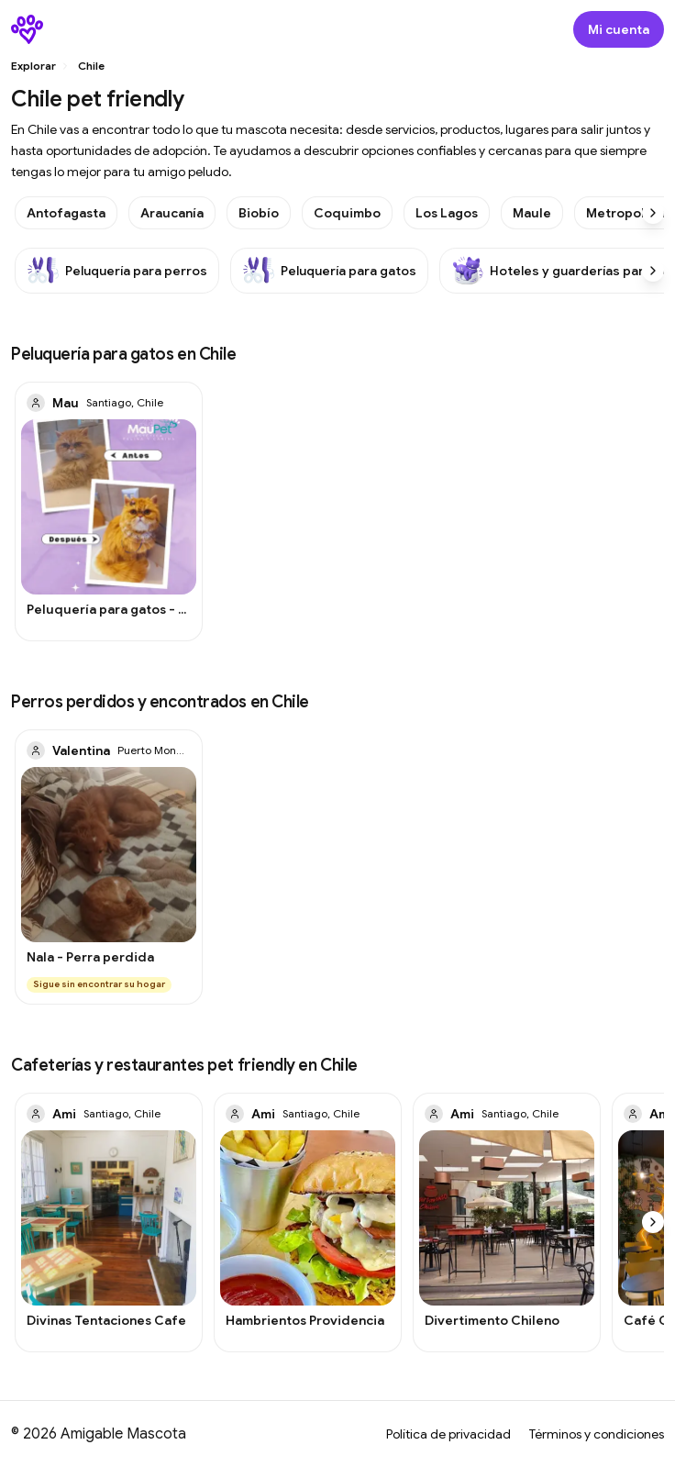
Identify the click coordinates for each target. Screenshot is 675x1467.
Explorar (33, 65)
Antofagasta (66, 213)
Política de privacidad (448, 1434)
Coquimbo (347, 213)
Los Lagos (446, 213)
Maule (532, 213)
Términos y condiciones (596, 1434)
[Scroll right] (653, 213)
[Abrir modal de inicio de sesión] (618, 29)
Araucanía (172, 213)
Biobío (258, 213)
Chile (91, 65)
